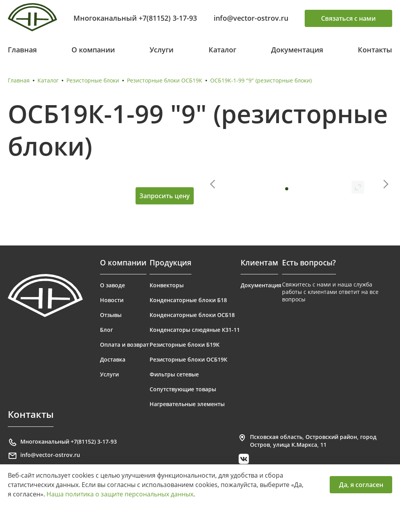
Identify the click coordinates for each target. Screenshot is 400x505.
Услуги (161, 49)
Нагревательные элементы (187, 404)
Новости (111, 300)
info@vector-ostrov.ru (251, 18)
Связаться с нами (348, 18)
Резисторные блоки (92, 80)
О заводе (112, 285)
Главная (22, 49)
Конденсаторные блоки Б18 (188, 300)
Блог (106, 329)
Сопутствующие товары (183, 389)
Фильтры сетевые (174, 374)
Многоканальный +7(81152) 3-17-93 (135, 18)
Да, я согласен (361, 484)
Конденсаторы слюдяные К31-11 (195, 329)
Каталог (222, 49)
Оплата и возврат (124, 344)
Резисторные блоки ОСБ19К (164, 80)
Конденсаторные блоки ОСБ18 (192, 315)
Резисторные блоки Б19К (185, 344)
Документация (297, 49)
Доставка (112, 359)
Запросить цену (164, 196)
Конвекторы (167, 285)
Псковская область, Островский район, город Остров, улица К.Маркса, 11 (307, 440)
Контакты (375, 49)
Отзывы (110, 315)
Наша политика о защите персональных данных (119, 494)
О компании (93, 49)
